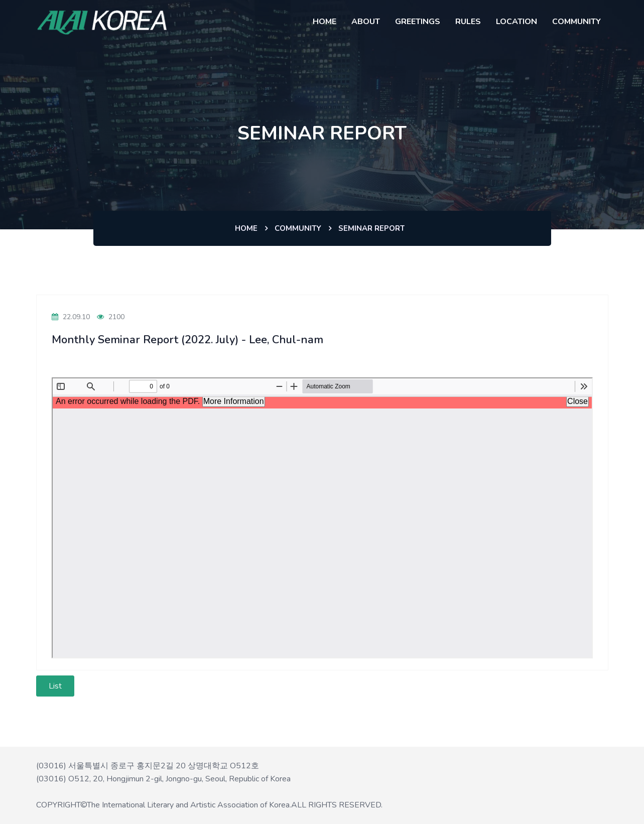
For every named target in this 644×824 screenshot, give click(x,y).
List (55, 686)
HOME (324, 21)
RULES (468, 21)
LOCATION (516, 21)
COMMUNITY (576, 21)
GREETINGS (417, 21)
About (365, 21)
